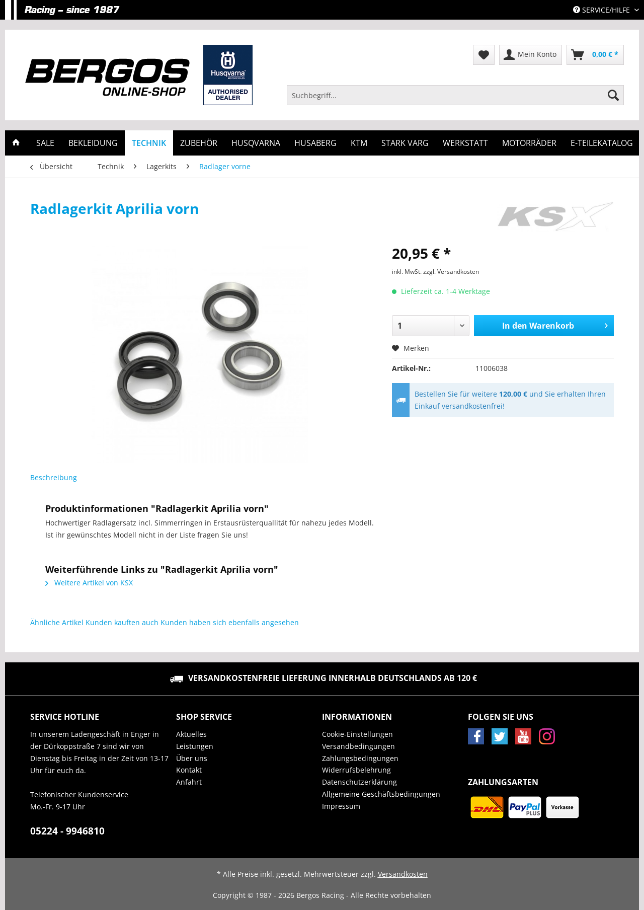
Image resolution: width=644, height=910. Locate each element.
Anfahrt (189, 782)
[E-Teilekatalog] (602, 143)
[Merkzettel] (484, 55)
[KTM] (359, 143)
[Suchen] (613, 95)
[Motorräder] (529, 143)
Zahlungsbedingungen (360, 758)
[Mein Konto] (530, 55)
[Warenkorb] (595, 55)
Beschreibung (53, 477)
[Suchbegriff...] (455, 95)
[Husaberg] (315, 143)
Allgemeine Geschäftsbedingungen (381, 794)
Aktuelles (191, 734)
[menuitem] (455, 100)
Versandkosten (403, 874)
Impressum (341, 806)
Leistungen (194, 746)
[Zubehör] (198, 143)
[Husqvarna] (255, 143)
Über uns (191, 758)
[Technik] (149, 143)
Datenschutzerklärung (359, 782)
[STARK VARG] (405, 143)
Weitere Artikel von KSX (89, 582)
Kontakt (189, 770)
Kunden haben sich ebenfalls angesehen (229, 622)
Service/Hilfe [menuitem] (602, 10)
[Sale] (45, 143)
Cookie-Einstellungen (357, 734)
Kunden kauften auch (122, 622)
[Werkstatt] (465, 143)
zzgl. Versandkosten (451, 271)
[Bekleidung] (93, 143)
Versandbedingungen (358, 746)
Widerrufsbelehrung (356, 770)
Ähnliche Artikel (57, 622)
